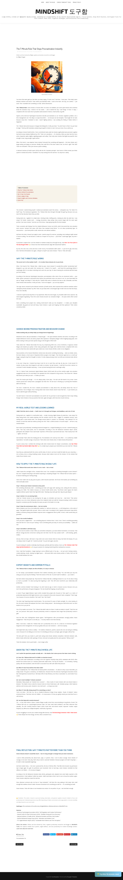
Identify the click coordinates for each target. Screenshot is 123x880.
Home (42, 2)
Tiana (19, 57)
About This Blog (50, 2)
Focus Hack (29, 51)
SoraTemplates (55, 876)
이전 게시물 (73, 844)
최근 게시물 (19, 844)
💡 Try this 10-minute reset (108, 874)
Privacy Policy (77, 2)
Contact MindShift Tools (64, 2)
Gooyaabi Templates (72, 876)
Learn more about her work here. (24, 828)
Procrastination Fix (37, 51)
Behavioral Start (22, 51)
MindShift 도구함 (61, 11)
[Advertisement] (47, 37)
